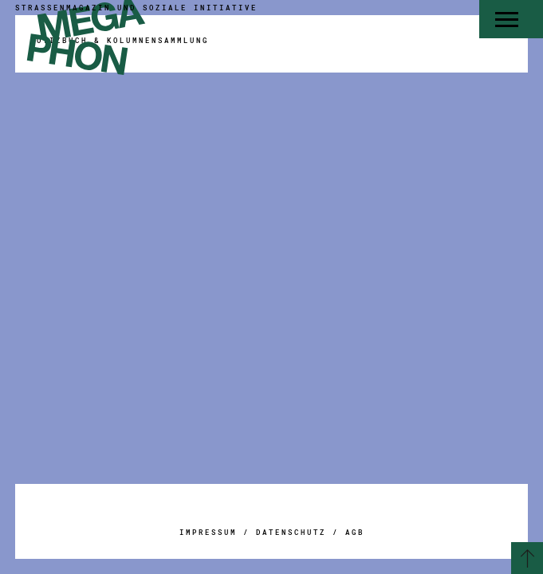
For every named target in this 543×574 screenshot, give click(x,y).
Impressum (208, 532)
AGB (354, 532)
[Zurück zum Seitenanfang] (527, 558)
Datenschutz (291, 532)
